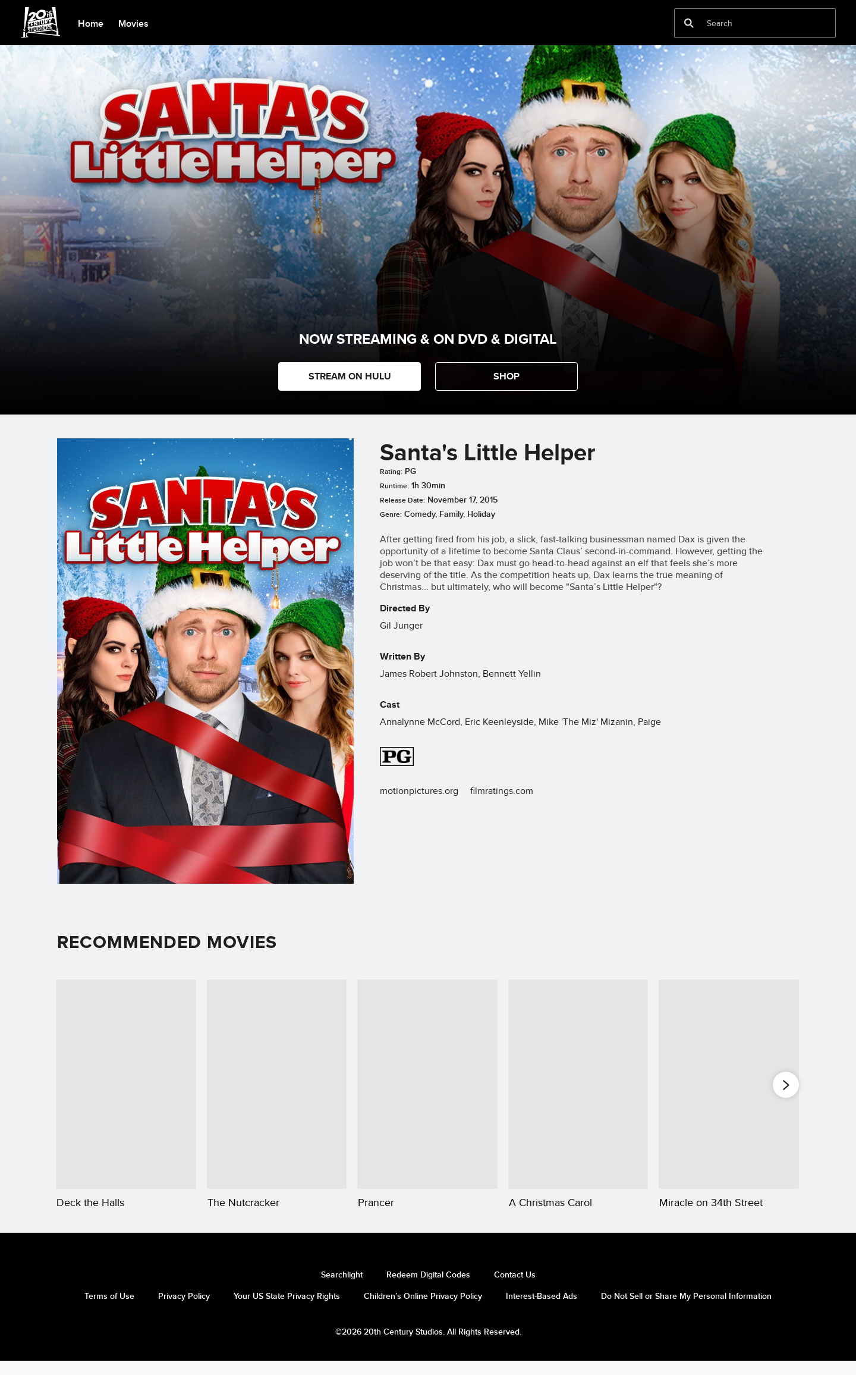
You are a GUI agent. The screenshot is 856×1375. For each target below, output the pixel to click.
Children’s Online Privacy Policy (423, 1310)
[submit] (689, 23)
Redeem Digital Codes (428, 1289)
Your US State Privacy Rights (287, 1310)
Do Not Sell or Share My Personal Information (686, 1310)
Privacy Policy (184, 1310)
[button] (506, 376)
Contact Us (515, 1289)
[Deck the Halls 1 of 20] (126, 1084)
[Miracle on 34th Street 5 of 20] (728, 1084)
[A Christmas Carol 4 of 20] (578, 1084)
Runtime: (394, 486)
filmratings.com (501, 791)
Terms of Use (109, 1310)
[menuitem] (90, 22)
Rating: (391, 471)
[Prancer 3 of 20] (427, 1084)
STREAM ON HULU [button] (350, 376)
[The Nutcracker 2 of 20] (277, 1084)
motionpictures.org (419, 791)
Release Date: (402, 500)
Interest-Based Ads (541, 1310)
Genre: (391, 514)
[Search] (746, 23)
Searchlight (342, 1289)
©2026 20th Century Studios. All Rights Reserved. (428, 1346)
